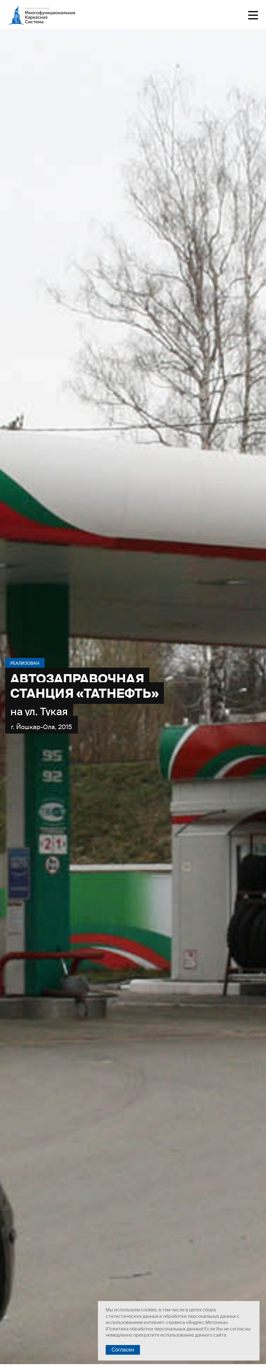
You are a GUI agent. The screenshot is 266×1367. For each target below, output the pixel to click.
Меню (253, 15)
